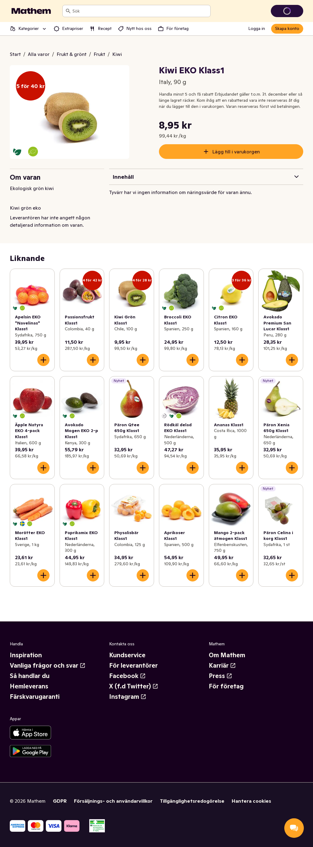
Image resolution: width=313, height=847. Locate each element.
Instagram (127, 697)
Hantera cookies (251, 801)
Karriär (222, 665)
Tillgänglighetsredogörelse (192, 801)
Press (220, 676)
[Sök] (68, 11)
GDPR (60, 801)
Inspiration (26, 655)
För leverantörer (133, 665)
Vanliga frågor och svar (48, 665)
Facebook (127, 676)
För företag (226, 686)
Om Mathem (227, 655)
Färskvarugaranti (35, 697)
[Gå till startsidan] (31, 11)
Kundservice (127, 655)
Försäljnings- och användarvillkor (113, 801)
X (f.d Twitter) (133, 686)
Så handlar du (30, 676)
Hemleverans (29, 686)
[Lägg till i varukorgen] (43, 360)
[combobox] (140, 11)
